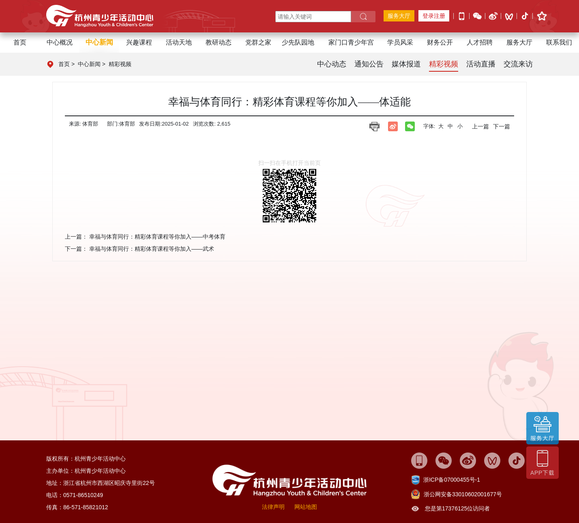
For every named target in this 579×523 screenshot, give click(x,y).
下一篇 (501, 126)
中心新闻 (89, 64)
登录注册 (433, 16)
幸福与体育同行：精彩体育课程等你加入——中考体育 (157, 236)
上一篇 (480, 126)
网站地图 (305, 507)
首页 (19, 42)
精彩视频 (120, 64)
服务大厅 (399, 16)
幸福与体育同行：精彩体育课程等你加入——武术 (151, 248)
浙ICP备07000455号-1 (451, 479)
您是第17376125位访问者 (457, 508)
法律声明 (273, 507)
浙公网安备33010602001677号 (463, 494)
